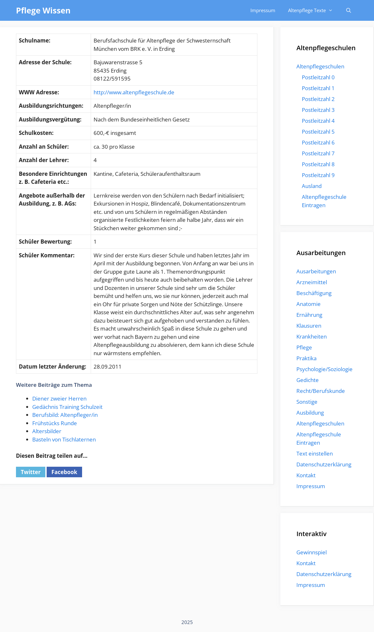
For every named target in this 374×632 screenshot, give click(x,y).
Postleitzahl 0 (318, 77)
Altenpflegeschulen (320, 66)
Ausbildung (310, 412)
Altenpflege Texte (313, 10)
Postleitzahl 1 (318, 88)
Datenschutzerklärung (323, 464)
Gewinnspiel (311, 552)
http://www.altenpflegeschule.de (134, 92)
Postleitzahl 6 (318, 142)
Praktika (306, 358)
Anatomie (308, 304)
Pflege (304, 347)
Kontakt (306, 475)
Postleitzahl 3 (318, 109)
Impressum (262, 10)
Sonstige (306, 401)
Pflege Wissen (43, 10)
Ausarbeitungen (316, 271)
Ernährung (309, 314)
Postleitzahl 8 (318, 164)
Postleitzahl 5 (318, 131)
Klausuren (308, 325)
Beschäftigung (314, 293)
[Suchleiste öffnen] (348, 10)
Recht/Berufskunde (320, 390)
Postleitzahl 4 (318, 120)
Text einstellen (314, 453)
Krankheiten (311, 336)
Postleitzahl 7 (318, 153)
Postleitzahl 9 (318, 175)
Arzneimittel (311, 282)
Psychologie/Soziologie (324, 369)
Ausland (312, 186)
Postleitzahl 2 (318, 99)
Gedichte (307, 380)
